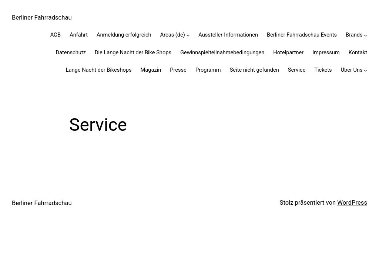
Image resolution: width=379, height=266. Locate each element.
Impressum (326, 52)
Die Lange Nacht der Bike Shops (133, 52)
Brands (354, 34)
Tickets (323, 69)
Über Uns (352, 69)
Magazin (151, 69)
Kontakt (358, 52)
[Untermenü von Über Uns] (365, 70)
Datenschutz (70, 52)
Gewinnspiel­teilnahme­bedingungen (222, 52)
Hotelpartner (288, 52)
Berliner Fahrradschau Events (302, 34)
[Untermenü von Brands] (365, 35)
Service (297, 69)
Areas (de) (172, 34)
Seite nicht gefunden (254, 69)
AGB (55, 34)
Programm (208, 69)
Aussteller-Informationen (228, 34)
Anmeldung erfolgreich (124, 34)
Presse (178, 69)
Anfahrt (79, 34)
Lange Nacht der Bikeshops (99, 69)
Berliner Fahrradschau (42, 17)
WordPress (352, 202)
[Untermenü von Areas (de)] (188, 35)
